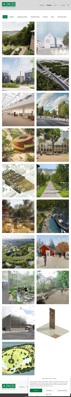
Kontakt (63, 5)
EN (68, 5)
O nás (55, 5)
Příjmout (36, 390)
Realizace (42, 5)
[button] (5, 16)
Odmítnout (49, 390)
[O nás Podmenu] (58, 5)
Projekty (49, 5)
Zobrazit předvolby (62, 390)
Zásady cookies (48, 394)
